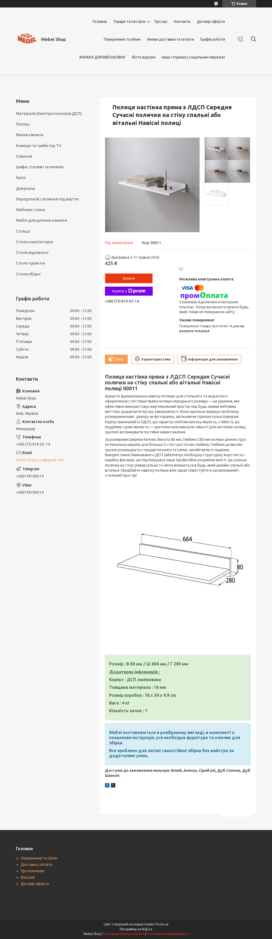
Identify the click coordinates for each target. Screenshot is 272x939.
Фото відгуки (143, 57)
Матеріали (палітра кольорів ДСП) (49, 113)
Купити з (128, 291)
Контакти (182, 21)
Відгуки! (28, 877)
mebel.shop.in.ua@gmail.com (40, 460)
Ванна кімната (29, 134)
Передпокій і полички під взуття (47, 199)
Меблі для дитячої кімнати (41, 220)
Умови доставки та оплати (170, 39)
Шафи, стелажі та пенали (39, 167)
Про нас (161, 21)
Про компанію (33, 871)
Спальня (24, 156)
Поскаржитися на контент (123, 934)
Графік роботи (212, 39)
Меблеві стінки (30, 209)
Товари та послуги (129, 21)
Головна (100, 21)
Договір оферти (211, 21)
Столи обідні (28, 274)
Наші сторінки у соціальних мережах (193, 57)
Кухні (21, 177)
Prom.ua (162, 924)
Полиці (22, 124)
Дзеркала (25, 188)
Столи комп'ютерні (34, 242)
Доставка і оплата (36, 864)
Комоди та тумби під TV (38, 145)
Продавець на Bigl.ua (136, 929)
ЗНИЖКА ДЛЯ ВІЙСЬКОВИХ (102, 57)
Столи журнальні (32, 252)
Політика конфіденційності (168, 934)
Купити (129, 278)
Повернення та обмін (122, 39)
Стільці (23, 231)
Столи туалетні (30, 263)
